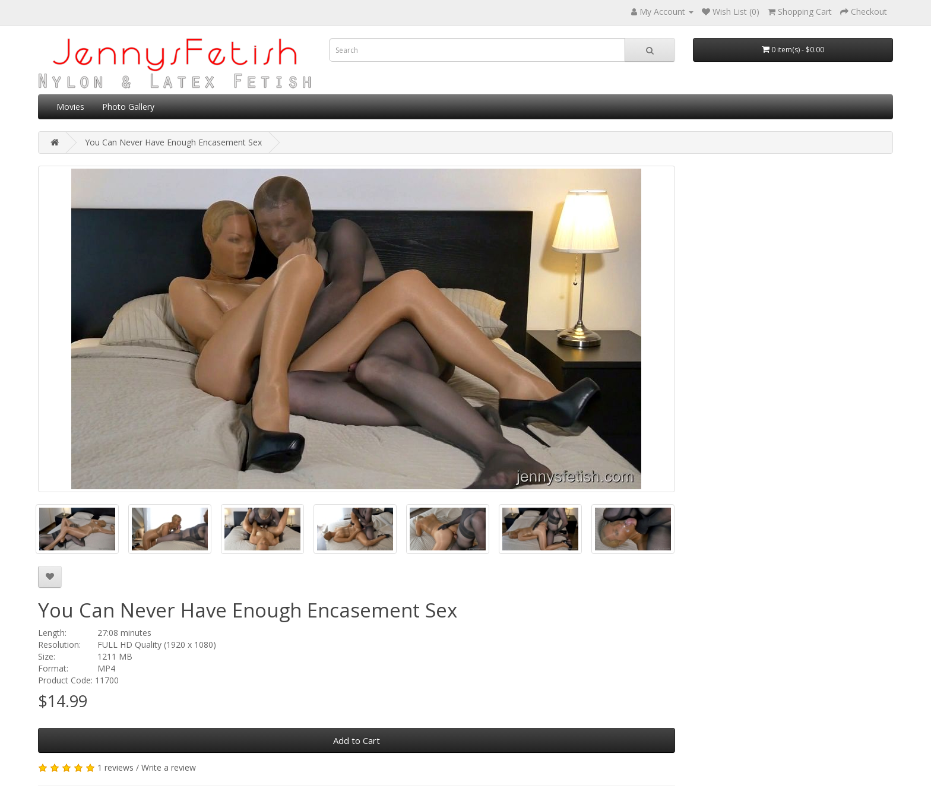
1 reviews (115, 767)
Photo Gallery (128, 106)
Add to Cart (356, 740)
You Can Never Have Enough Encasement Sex (173, 142)
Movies (70, 106)
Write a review (168, 767)
